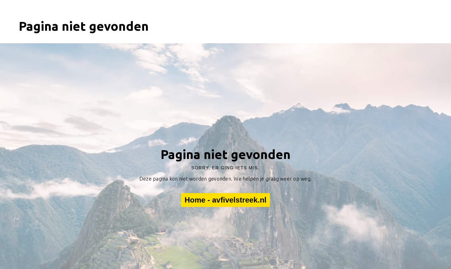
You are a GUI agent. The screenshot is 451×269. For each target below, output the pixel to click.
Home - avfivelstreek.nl (225, 200)
